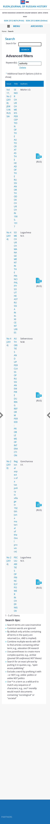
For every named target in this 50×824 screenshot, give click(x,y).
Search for (11, 43)
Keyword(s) (11, 62)
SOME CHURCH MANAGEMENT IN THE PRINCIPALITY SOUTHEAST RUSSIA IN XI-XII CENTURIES (16, 282)
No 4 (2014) (9, 236)
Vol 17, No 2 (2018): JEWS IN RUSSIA (9, 103)
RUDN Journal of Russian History (25, 11)
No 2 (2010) (9, 465)
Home (4, 31)
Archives (37, 26)
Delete (22, 67)
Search (10, 31)
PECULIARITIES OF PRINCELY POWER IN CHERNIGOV (16, 584)
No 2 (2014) (9, 561)
